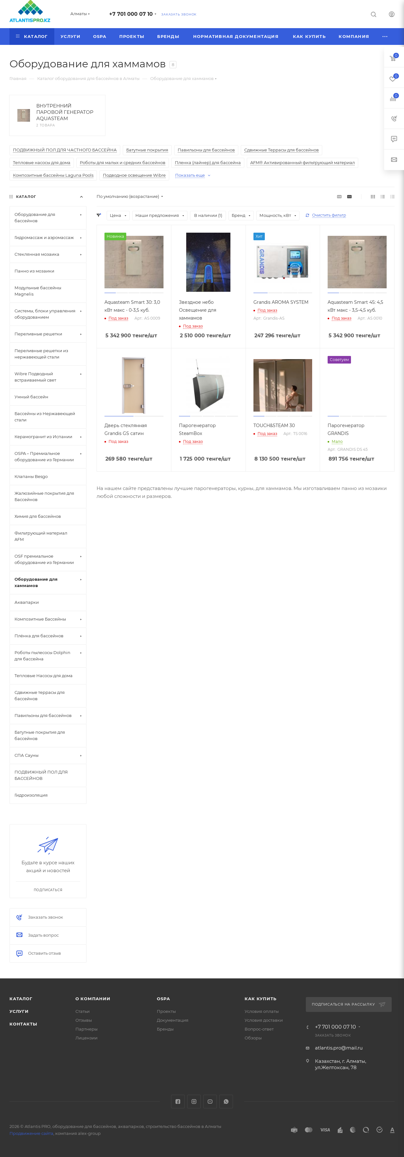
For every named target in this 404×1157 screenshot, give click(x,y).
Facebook (178, 1101)
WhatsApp (226, 1101)
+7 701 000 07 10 (131, 14)
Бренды (165, 1029)
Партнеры (86, 1029)
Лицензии (86, 1037)
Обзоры (253, 1037)
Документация (172, 1020)
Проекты (166, 1011)
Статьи (82, 1011)
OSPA (163, 998)
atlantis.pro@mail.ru (339, 1048)
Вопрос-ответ (259, 1029)
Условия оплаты (262, 1011)
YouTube (210, 1101)
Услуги (19, 1011)
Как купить (260, 998)
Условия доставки (264, 1020)
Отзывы (83, 1020)
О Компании (92, 998)
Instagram (194, 1101)
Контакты (23, 1023)
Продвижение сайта (31, 1133)
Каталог (21, 998)
